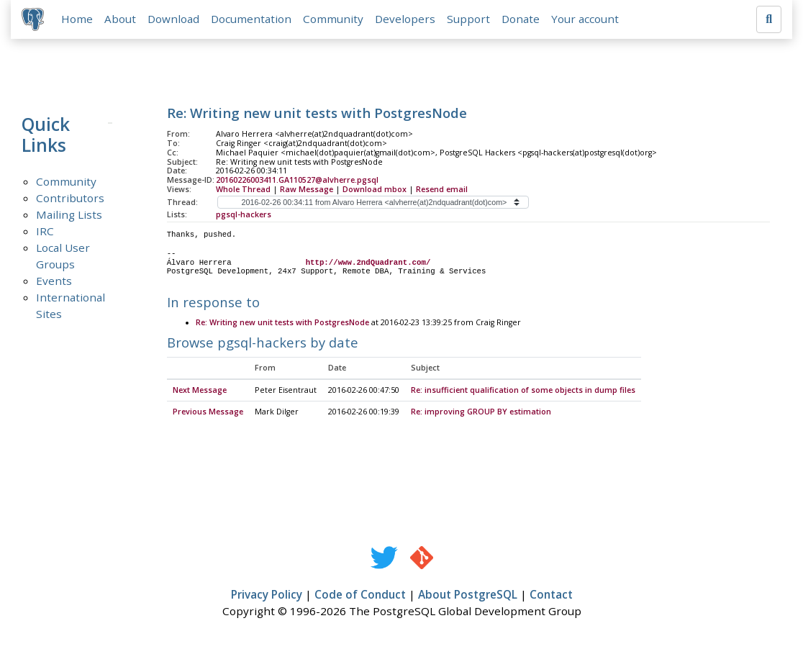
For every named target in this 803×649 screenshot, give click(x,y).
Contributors (70, 198)
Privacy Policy (266, 596)
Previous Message (208, 413)
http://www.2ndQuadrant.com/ (368, 263)
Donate (521, 19)
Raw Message (306, 190)
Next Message (200, 391)
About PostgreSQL (467, 596)
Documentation (252, 19)
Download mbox (374, 190)
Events (54, 281)
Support (469, 19)
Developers (406, 19)
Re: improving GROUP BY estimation (481, 413)
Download (174, 19)
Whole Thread (243, 190)
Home (78, 19)
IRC (45, 231)
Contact (551, 596)
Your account (586, 19)
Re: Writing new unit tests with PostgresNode (282, 324)
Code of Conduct (360, 596)
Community (334, 19)
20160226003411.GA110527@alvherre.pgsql (297, 181)
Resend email (442, 190)
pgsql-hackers (243, 215)
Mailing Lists (69, 215)
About (121, 19)
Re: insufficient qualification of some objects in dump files (523, 391)
